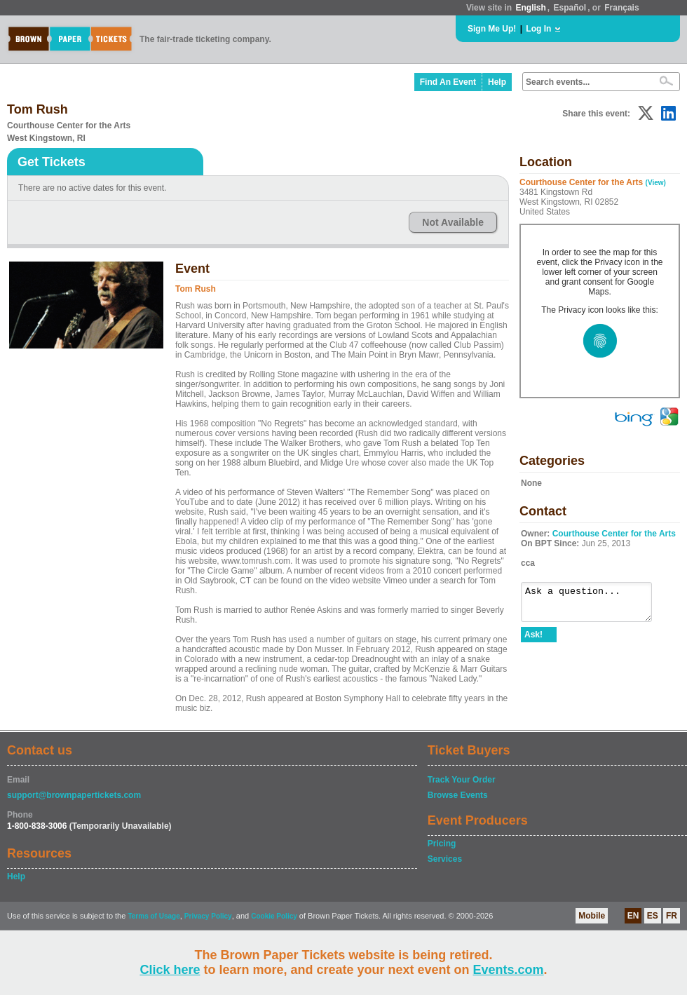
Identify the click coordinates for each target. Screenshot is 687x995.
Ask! (533, 641)
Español (570, 8)
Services (445, 859)
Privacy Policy (208, 916)
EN (633, 916)
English (530, 8)
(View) (656, 183)
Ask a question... (593, 605)
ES (652, 916)
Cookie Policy (274, 916)
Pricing (442, 843)
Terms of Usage (153, 916)
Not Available (453, 222)
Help (497, 82)
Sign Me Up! (492, 29)
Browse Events (458, 795)
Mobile (591, 916)
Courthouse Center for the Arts (614, 534)
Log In (538, 29)
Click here (170, 970)
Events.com (508, 970)
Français (621, 8)
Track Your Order (462, 780)
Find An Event (448, 82)
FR (671, 916)
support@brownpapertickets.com (74, 795)
